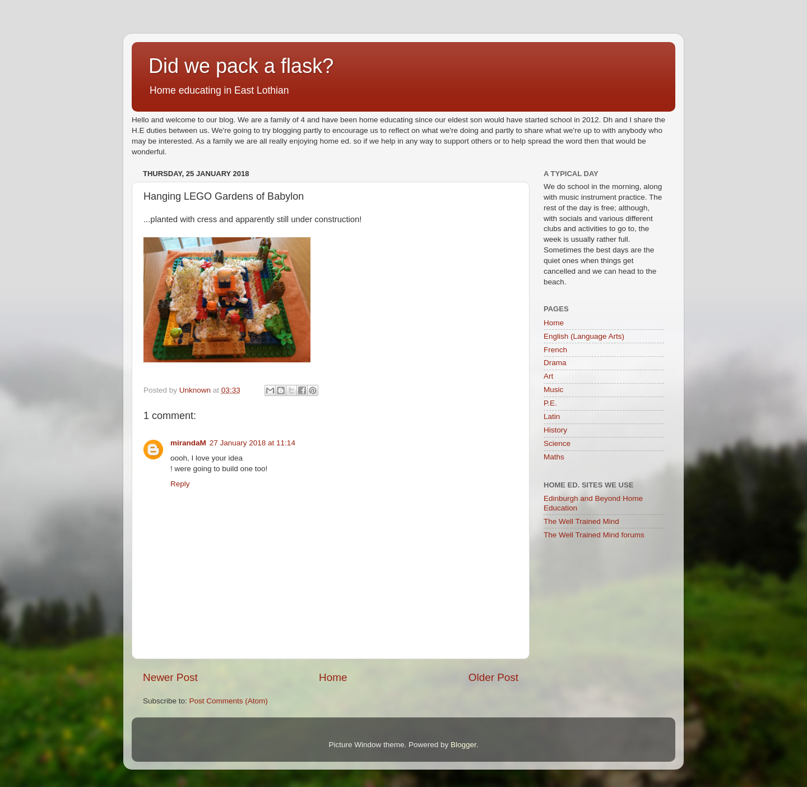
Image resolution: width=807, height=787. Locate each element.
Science (557, 443)
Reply (180, 484)
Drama (555, 362)
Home (333, 677)
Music (553, 389)
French (555, 350)
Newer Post (170, 677)
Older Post (493, 677)
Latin (552, 416)
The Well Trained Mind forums (594, 535)
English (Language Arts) (584, 336)
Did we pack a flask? (241, 65)
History (555, 430)
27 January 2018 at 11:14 (252, 443)
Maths (554, 457)
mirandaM (188, 443)
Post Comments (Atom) (228, 701)
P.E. (550, 403)
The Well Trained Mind (581, 521)
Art (548, 376)
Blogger (463, 744)
